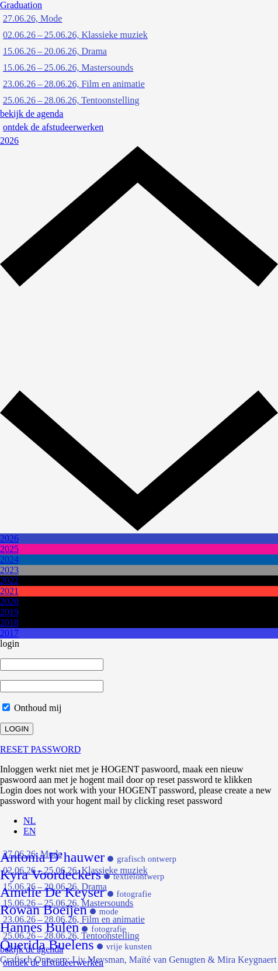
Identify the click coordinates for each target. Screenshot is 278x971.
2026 (9, 140)
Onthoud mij (31, 708)
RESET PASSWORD (40, 749)
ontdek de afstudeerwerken (53, 127)
